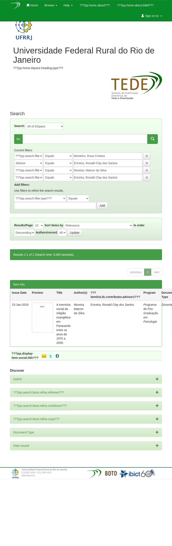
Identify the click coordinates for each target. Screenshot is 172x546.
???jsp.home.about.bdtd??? (135, 5)
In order (139, 225)
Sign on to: (151, 16)
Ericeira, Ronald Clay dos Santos (112, 304)
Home (32, 5)
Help (68, 5)
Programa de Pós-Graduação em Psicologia (150, 313)
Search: (19, 126)
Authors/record (46, 232)
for (18, 139)
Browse (50, 5)
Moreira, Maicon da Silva (79, 309)
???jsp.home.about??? (94, 5)
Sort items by (54, 225)
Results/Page (23, 225)
